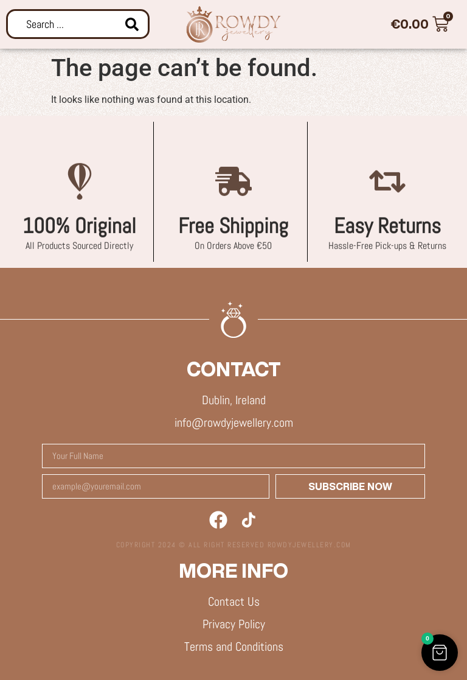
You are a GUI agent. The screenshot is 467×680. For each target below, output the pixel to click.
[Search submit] (132, 24)
